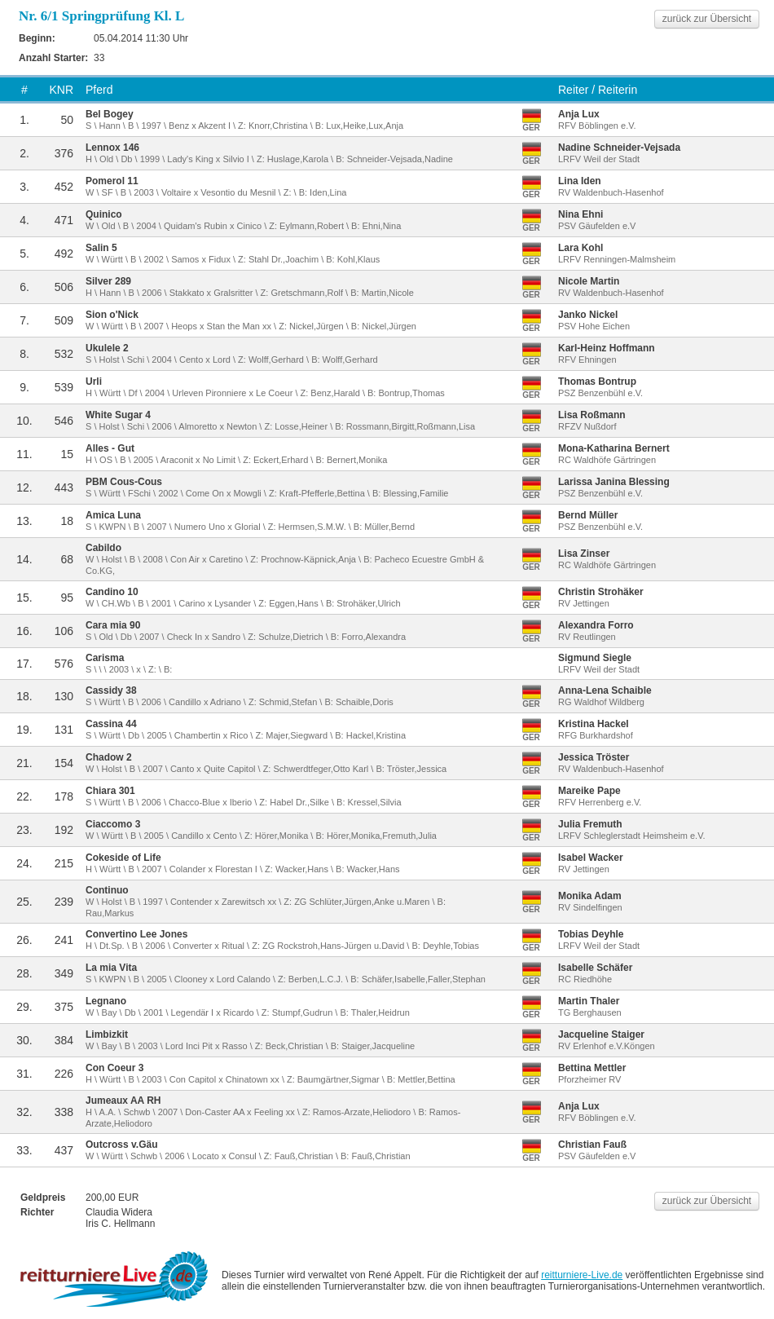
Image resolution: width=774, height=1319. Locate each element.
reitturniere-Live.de (581, 1275)
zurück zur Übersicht (706, 18)
